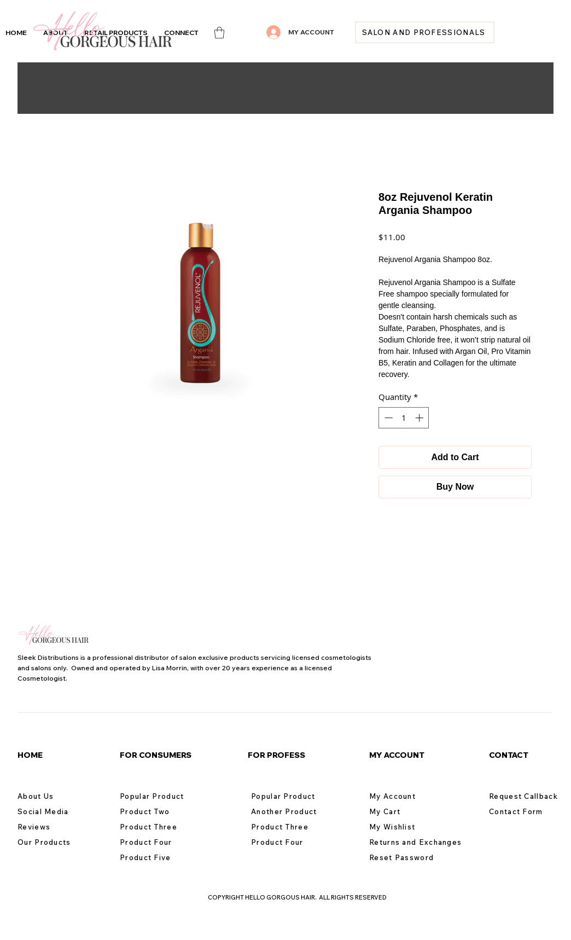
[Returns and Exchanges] (420, 842)
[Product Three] (158, 826)
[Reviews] (56, 826)
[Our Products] (56, 842)
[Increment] (420, 418)
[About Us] (56, 796)
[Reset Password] (408, 857)
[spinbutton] (404, 418)
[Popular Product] (158, 796)
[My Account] (408, 796)
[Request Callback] (528, 796)
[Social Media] (56, 811)
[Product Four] (158, 842)
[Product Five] (158, 857)
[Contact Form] (528, 811)
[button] (181, 32)
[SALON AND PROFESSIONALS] (424, 32)
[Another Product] (290, 811)
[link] (219, 32)
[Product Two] (158, 811)
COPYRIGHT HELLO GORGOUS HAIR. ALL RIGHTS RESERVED (297, 897)
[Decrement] (387, 418)
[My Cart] (408, 811)
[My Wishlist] (408, 826)
